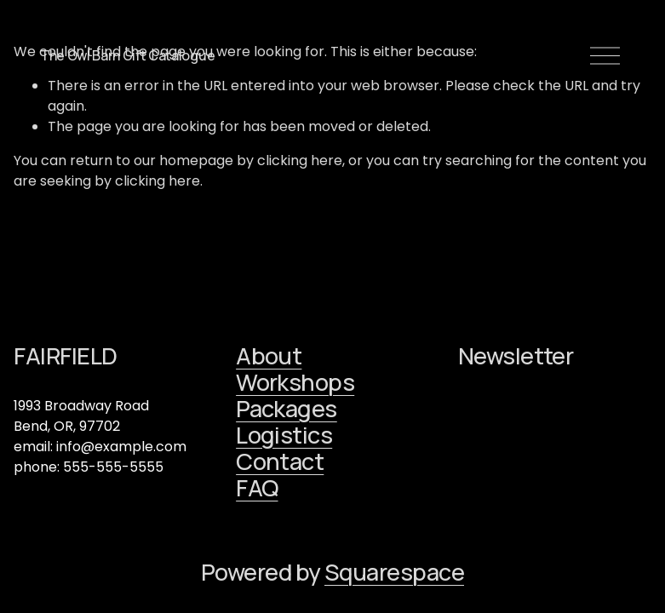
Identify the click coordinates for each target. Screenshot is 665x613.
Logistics (284, 434)
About (268, 355)
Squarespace (394, 572)
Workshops (295, 382)
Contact (280, 461)
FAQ (257, 487)
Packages (286, 408)
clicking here (299, 160)
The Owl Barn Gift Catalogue (127, 55)
